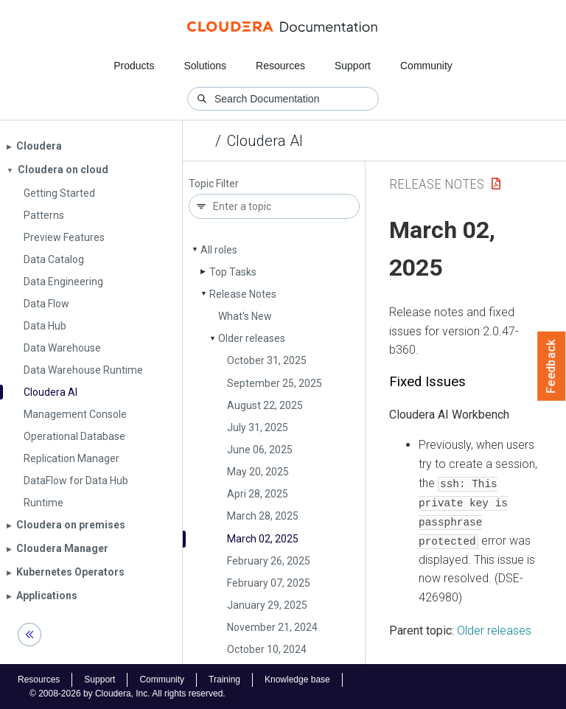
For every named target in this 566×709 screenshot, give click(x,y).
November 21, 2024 (272, 627)
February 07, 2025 (268, 583)
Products (133, 65)
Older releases (251, 338)
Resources (280, 65)
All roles (218, 250)
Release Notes (242, 294)
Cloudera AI (265, 141)
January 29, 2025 (267, 605)
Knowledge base (297, 679)
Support (353, 65)
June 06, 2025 (260, 449)
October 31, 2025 (267, 360)
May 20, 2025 (258, 472)
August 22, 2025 (265, 405)
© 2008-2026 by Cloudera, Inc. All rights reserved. (127, 693)
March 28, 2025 (262, 516)
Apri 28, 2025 (257, 494)
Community (426, 65)
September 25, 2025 (274, 383)
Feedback (552, 366)
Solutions (205, 65)
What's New (245, 316)
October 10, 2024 (267, 649)
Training (224, 679)
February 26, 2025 (268, 561)
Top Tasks (232, 272)
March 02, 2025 (262, 539)
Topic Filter (214, 183)
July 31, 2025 (257, 427)
